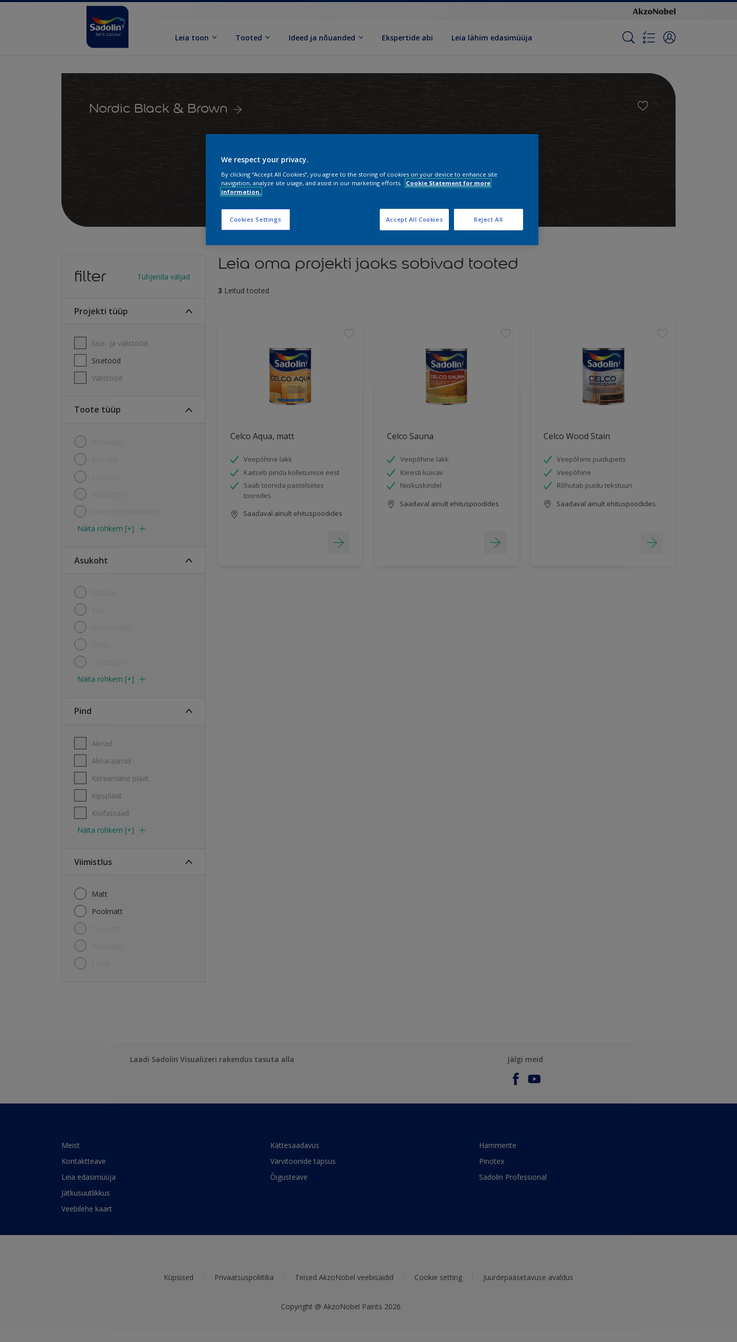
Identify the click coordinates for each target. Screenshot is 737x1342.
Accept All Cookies (414, 219)
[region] (372, 189)
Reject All (488, 219)
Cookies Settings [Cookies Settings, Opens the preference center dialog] (255, 219)
